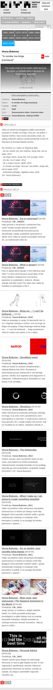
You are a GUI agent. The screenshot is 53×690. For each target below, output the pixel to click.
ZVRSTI (30, 18)
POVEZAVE (26, 13)
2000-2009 (21, 38)
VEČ (6, 119)
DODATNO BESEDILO (12, 184)
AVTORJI (20, 18)
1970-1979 (21, 32)
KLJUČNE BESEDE (10, 22)
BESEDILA (26, 22)
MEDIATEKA (39, 22)
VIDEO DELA (7, 18)
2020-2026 (8, 43)
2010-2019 (34, 38)
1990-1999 (8, 38)
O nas (24, 10)
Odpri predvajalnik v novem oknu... (25, 95)
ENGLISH (46, 3)
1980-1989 (34, 32)
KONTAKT (46, 6)
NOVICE (7, 13)
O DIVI (6, 10)
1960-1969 (8, 32)
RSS (46, 9)
